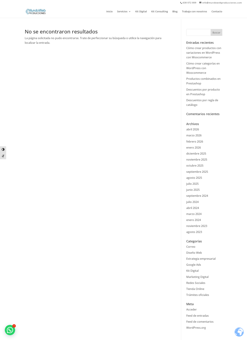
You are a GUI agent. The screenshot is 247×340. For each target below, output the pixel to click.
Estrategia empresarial (201, 259)
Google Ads (193, 265)
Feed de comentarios (200, 322)
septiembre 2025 (197, 172)
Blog (175, 11)
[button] (10, 330)
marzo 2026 (194, 135)
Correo (190, 247)
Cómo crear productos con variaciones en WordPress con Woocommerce (203, 52)
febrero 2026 (194, 141)
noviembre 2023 (196, 226)
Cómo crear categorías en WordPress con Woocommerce (203, 68)
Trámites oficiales (197, 295)
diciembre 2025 (196, 153)
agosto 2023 (194, 232)
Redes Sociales (195, 283)
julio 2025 (192, 184)
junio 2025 (193, 190)
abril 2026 (192, 129)
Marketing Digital (197, 277)
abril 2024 (192, 208)
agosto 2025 (194, 178)
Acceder (191, 309)
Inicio (109, 11)
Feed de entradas (197, 316)
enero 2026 (193, 147)
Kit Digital (141, 11)
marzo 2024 (194, 214)
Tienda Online (195, 289)
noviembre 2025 (196, 159)
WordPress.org (196, 328)
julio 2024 (192, 202)
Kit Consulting (159, 11)
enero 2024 (193, 220)
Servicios (122, 11)
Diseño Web (194, 253)
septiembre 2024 (197, 196)
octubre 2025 (194, 165)
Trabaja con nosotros (194, 11)
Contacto (216, 11)
